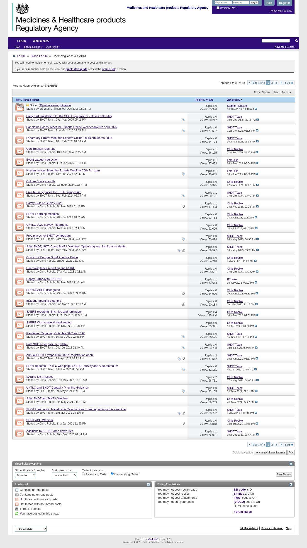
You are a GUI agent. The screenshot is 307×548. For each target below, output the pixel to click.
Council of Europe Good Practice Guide (52, 257)
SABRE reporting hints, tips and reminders (54, 311)
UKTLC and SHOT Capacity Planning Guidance (57, 387)
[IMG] (237, 497)
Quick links (52, 46)
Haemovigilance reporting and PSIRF (50, 268)
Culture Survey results (40, 181)
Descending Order (124, 474)
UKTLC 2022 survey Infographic (47, 224)
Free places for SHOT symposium (48, 235)
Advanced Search (285, 46)
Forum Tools (261, 92)
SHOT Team (46, 119)
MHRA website (249, 528)
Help (269, 3)
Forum (21, 41)
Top (291, 452)
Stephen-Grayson (50, 108)
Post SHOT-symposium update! (47, 344)
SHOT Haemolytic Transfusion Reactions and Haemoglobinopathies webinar (76, 409)
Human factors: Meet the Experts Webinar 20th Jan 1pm (63, 170)
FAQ (17, 46)
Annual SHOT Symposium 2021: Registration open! (60, 355)
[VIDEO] (239, 501)
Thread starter (31, 99)
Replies (200, 99)
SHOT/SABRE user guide (43, 290)
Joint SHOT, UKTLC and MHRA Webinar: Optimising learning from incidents (75, 246)
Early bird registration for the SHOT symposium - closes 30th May (69, 116)
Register (284, 3)
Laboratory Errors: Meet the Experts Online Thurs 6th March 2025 (69, 138)
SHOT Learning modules (42, 214)
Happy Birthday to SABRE (43, 279)
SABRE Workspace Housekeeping (48, 322)
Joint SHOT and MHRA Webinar (47, 398)
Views (209, 99)
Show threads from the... (31, 470)
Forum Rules (243, 511)
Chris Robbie (47, 152)
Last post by (235, 99)
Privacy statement (272, 528)
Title (18, 99)
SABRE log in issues (39, 376)
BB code (240, 489)
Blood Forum (39, 56)
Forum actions (32, 46)
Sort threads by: (62, 470)
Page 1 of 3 (258, 82)
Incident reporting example (43, 300)
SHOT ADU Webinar (39, 420)
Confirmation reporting (41, 148)
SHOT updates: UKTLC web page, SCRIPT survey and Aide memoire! (72, 366)
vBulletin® (153, 539)
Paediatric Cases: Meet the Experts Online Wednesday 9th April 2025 (71, 127)
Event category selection (42, 159)
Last (289, 83)
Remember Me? (226, 8)
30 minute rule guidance (55, 105)
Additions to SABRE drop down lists (49, 431)
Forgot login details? (281, 10)
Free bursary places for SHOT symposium (53, 192)
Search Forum (281, 92)
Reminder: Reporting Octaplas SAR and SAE (55, 333)
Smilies (239, 493)
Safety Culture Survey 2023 (44, 203)
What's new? (41, 41)
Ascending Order (94, 474)
